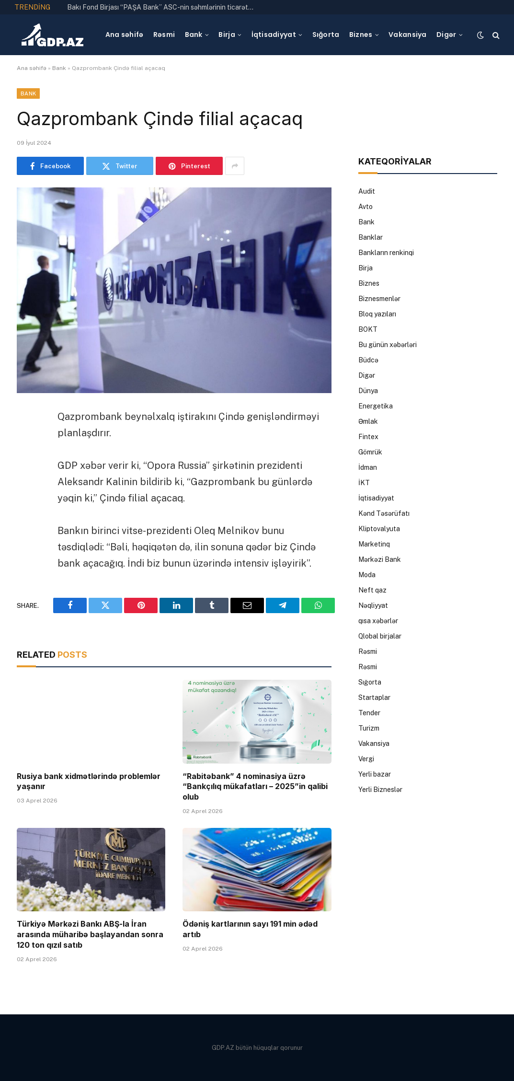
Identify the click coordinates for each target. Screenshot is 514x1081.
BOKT (367, 329)
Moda (367, 575)
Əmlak (368, 421)
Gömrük (370, 452)
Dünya (368, 391)
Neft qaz (372, 590)
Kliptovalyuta (379, 529)
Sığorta (326, 34)
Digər (446, 34)
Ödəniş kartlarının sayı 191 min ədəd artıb (250, 929)
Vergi (366, 759)
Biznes (361, 34)
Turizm (368, 728)
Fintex (368, 437)
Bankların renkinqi (386, 252)
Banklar (370, 237)
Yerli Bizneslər (380, 789)
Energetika (375, 406)
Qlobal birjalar (379, 636)
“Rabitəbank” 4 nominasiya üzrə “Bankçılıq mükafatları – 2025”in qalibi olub (255, 786)
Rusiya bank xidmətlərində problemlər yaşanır (88, 781)
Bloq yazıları (377, 314)
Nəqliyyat (373, 605)
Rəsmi (164, 34)
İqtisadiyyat (273, 34)
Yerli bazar (374, 774)
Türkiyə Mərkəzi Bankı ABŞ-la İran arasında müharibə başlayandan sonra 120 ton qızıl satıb (90, 934)
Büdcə (368, 360)
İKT (364, 483)
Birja (226, 34)
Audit (366, 191)
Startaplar (374, 697)
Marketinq (374, 544)
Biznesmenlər (379, 298)
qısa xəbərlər (378, 621)
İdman (367, 467)
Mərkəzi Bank (379, 559)
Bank (194, 34)
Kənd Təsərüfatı (384, 513)
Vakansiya (407, 34)
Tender (369, 713)
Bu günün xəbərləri (387, 345)
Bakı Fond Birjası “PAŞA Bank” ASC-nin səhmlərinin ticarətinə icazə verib (163, 7)
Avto (365, 206)
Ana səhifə (124, 34)
